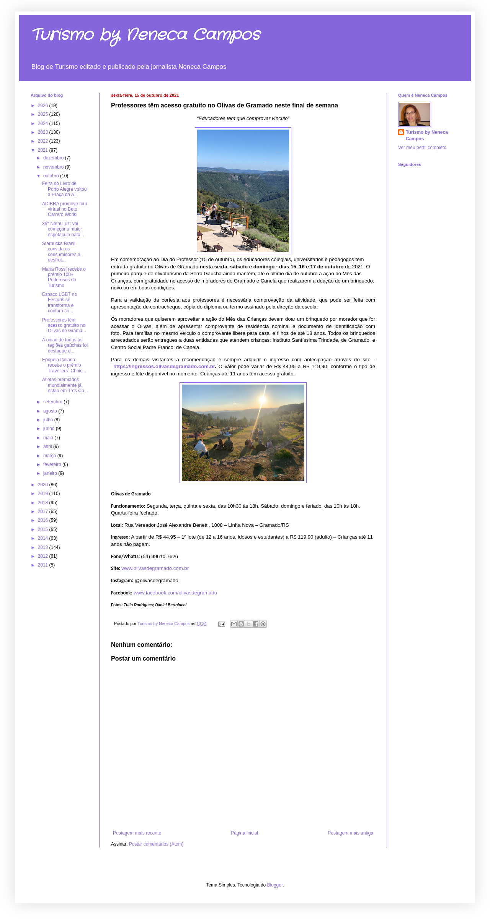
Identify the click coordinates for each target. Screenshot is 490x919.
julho (48, 419)
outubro (51, 176)
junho (49, 428)
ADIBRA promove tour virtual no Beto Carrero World (64, 209)
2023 (43, 132)
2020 (43, 484)
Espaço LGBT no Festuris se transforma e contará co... (59, 302)
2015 (43, 529)
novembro (54, 167)
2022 (43, 141)
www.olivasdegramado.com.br (155, 568)
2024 (43, 123)
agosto (50, 411)
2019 (43, 493)
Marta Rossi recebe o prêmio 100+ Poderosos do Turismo (64, 277)
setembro (53, 401)
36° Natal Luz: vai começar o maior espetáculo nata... (63, 229)
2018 (43, 502)
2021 (43, 150)
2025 (43, 114)
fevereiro (52, 464)
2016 (43, 520)
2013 (43, 547)
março (50, 455)
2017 (43, 511)
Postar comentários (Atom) (156, 844)
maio (48, 437)
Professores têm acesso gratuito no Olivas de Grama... (64, 325)
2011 (43, 565)
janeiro (50, 473)
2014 (43, 538)
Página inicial (244, 833)
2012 (43, 556)
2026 (43, 105)
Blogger (275, 885)
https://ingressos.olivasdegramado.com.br (164, 366)
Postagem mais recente (137, 833)
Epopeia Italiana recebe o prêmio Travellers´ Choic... (64, 365)
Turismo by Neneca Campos (145, 35)
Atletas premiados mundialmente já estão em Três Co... (65, 385)
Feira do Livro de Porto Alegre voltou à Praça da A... (64, 189)
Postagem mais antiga (350, 833)
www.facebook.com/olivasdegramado (175, 593)
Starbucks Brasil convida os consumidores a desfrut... (61, 252)
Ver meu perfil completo (422, 147)
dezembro (54, 158)
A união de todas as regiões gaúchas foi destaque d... (65, 345)
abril (48, 446)
